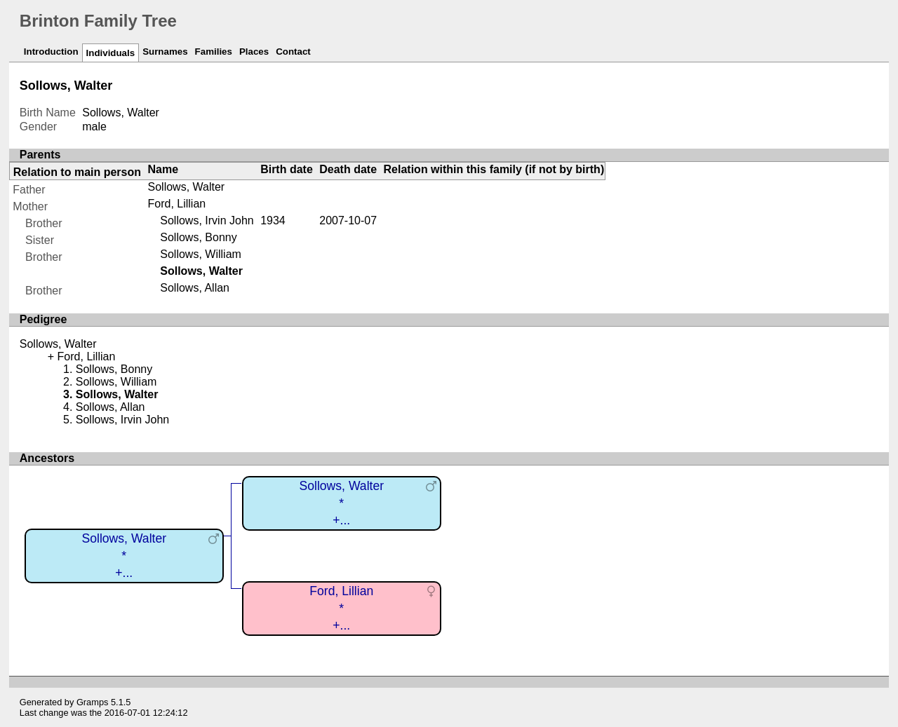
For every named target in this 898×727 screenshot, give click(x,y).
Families (213, 51)
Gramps (92, 702)
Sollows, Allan (194, 288)
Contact (293, 51)
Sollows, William (200, 254)
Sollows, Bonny (198, 237)
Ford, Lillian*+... (341, 608)
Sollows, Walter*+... (124, 555)
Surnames (164, 51)
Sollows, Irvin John (206, 220)
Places (254, 51)
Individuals (110, 53)
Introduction (51, 51)
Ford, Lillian (177, 204)
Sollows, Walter (186, 187)
